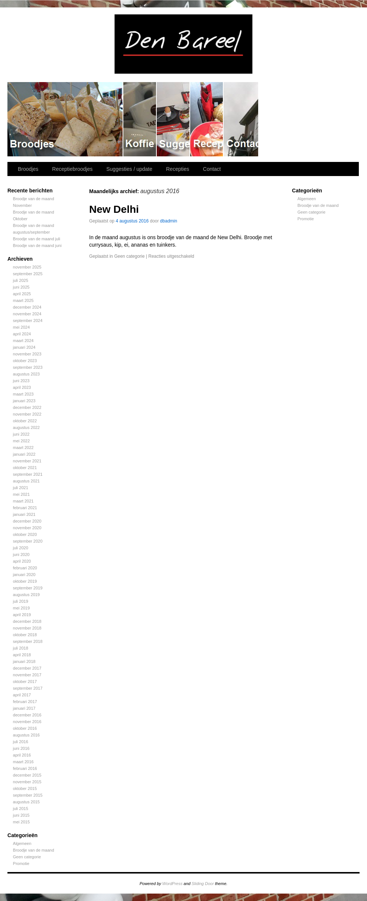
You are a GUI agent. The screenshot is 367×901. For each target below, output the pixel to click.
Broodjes (65, 119)
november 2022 (27, 414)
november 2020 (27, 528)
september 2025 (28, 273)
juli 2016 (20, 741)
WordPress (172, 883)
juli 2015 (20, 808)
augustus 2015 (26, 802)
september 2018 (28, 641)
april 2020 (22, 561)
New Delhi (114, 209)
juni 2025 (21, 287)
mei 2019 (21, 608)
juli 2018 (20, 648)
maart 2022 (23, 447)
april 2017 (22, 695)
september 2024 (28, 320)
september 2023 (28, 367)
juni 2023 (21, 380)
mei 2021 (21, 494)
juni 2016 (21, 748)
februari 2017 (25, 701)
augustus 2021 (26, 481)
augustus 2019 (26, 594)
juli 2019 (20, 601)
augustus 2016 (26, 735)
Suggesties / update (173, 119)
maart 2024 (23, 340)
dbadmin (168, 221)
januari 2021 (24, 514)
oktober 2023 (25, 360)
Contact (241, 119)
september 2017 (28, 688)
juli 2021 (20, 487)
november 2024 (27, 314)
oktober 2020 (25, 534)
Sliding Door (203, 883)
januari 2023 (24, 401)
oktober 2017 (25, 681)
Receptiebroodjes (140, 119)
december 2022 (27, 407)
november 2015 (27, 782)
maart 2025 (23, 300)
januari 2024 (24, 347)
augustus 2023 (26, 374)
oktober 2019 (25, 581)
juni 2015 (21, 815)
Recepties (207, 119)
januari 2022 (24, 454)
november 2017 (27, 675)
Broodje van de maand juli (36, 239)
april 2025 (22, 294)
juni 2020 (21, 554)
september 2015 (28, 795)
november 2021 (27, 461)
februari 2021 (25, 507)
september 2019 (28, 588)
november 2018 (27, 628)
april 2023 (22, 387)
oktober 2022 (25, 421)
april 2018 (22, 655)
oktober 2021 (25, 467)
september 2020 (28, 541)
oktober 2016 (25, 728)
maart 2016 (23, 761)
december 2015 (27, 775)
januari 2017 (24, 708)
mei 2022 (21, 441)
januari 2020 (24, 574)
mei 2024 (21, 327)
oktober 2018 (25, 634)
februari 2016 (25, 768)
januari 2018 (24, 661)
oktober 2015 (25, 788)
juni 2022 (21, 434)
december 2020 (27, 521)
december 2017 (27, 668)
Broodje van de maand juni (37, 245)
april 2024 (22, 334)
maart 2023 (23, 394)
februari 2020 (25, 568)
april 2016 (22, 755)
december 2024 (27, 307)
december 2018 (27, 621)
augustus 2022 (26, 427)
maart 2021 (23, 501)
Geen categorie (27, 857)
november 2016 (27, 721)
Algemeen (22, 843)
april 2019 (22, 614)
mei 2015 (21, 822)
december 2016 (27, 715)
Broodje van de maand (33, 850)
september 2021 (28, 474)
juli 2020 (20, 548)
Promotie (21, 863)
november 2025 (27, 267)
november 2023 (27, 354)
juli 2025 (20, 280)
